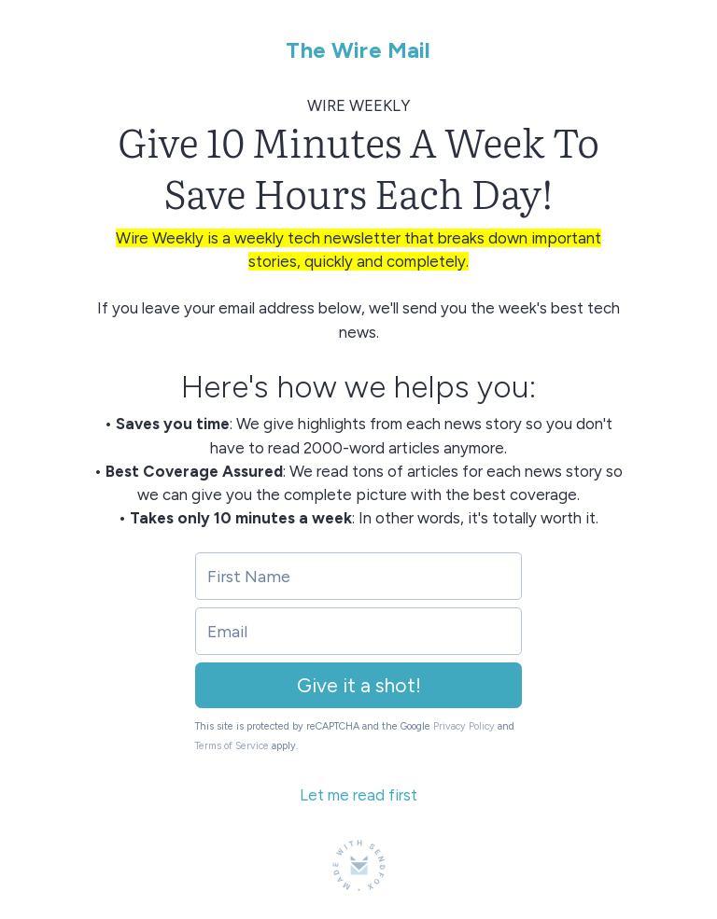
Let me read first (358, 795)
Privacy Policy (464, 726)
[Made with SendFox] (359, 865)
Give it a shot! (359, 685)
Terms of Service (232, 746)
